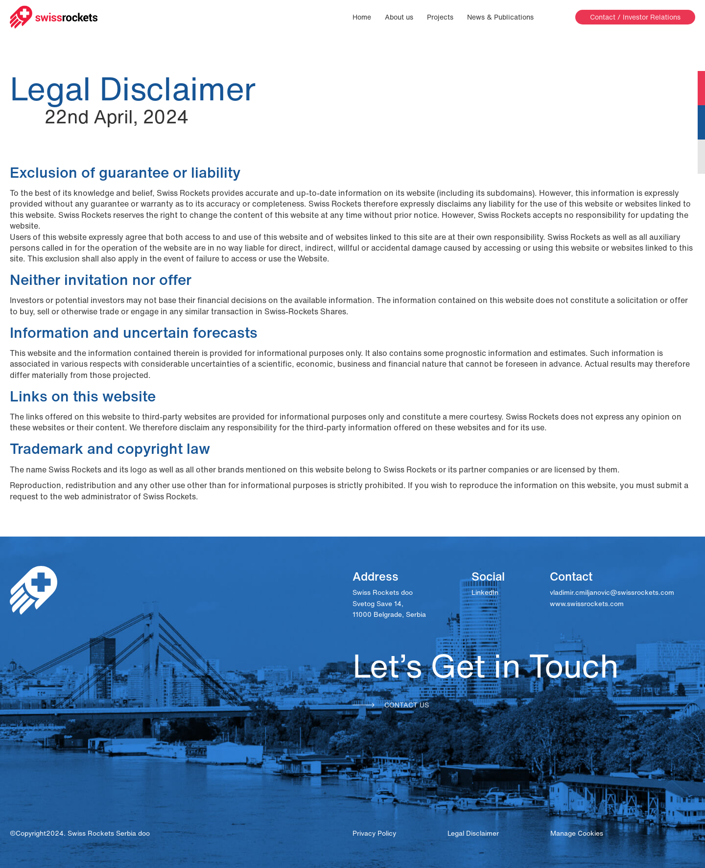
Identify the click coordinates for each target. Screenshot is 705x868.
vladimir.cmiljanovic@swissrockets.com (612, 592)
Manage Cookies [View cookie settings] (576, 833)
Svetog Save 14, (377, 604)
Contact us (390, 705)
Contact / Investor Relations (635, 17)
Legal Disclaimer (473, 833)
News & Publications (500, 17)
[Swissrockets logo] (54, 17)
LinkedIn (484, 592)
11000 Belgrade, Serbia (389, 614)
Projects (440, 17)
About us (399, 17)
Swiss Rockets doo (382, 592)
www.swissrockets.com (587, 604)
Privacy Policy (374, 833)
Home (361, 17)
